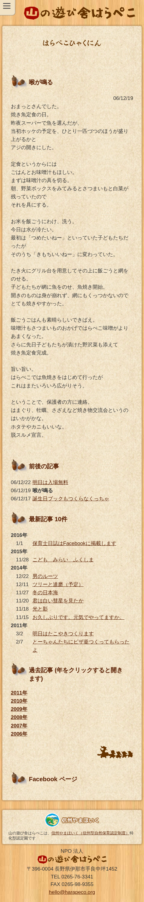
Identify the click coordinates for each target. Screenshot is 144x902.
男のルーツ (45, 576)
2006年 (19, 734)
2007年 (19, 726)
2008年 (19, 717)
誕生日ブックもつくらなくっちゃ (70, 499)
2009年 (19, 709)
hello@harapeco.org (72, 892)
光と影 (40, 609)
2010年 (19, 701)
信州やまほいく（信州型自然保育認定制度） (90, 833)
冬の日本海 (45, 592)
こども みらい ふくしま (63, 560)
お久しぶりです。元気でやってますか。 (78, 617)
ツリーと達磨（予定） (58, 584)
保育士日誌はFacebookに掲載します (74, 543)
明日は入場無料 (50, 482)
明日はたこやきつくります (63, 634)
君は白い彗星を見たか (58, 601)
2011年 (19, 693)
